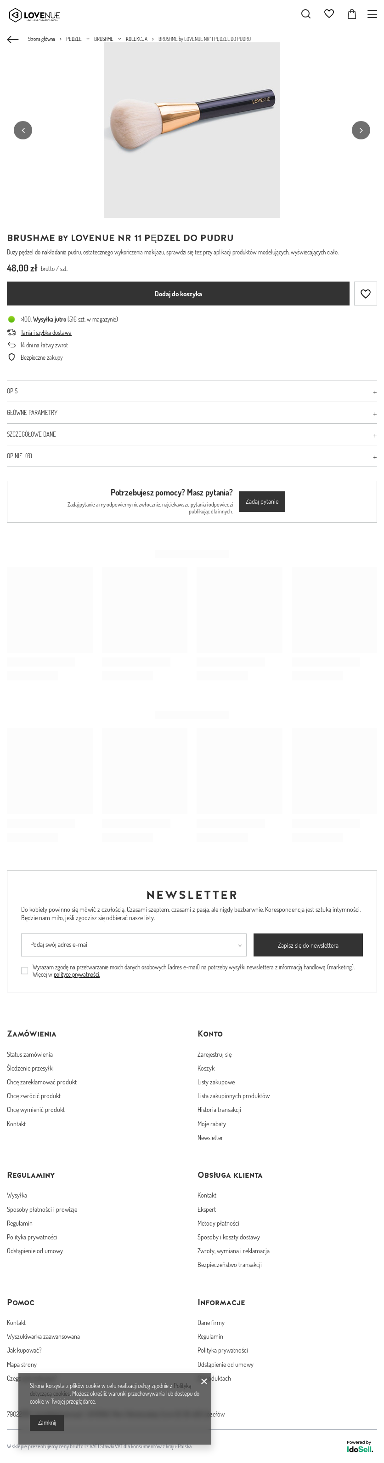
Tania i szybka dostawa (46, 332)
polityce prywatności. (77, 974)
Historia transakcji (219, 1109)
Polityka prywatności (32, 1237)
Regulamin (20, 1223)
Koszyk (206, 1068)
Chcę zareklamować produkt (42, 1082)
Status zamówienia (30, 1054)
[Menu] (373, 14)
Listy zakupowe (216, 1082)
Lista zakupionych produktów (234, 1096)
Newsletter (192, 895)
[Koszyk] (351, 14)
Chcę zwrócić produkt (34, 1096)
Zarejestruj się (215, 1054)
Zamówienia (31, 1033)
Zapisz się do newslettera (308, 945)
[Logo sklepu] (41, 14)
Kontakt (16, 1124)
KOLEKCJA (136, 39)
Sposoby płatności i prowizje (42, 1209)
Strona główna (41, 39)
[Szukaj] (305, 14)
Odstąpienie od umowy (35, 1251)
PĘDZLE (74, 39)
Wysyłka (17, 1195)
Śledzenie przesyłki (30, 1068)
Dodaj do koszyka (178, 293)
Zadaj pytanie (262, 501)
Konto (210, 1033)
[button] (23, 130)
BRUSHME (103, 39)
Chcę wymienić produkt (36, 1109)
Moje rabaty (212, 1124)
